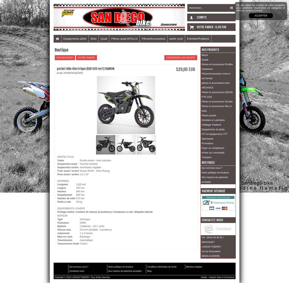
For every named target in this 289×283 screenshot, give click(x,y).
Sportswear (208, 138)
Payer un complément (213, 148)
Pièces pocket (209, 115)
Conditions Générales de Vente (162, 267)
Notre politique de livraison (215, 172)
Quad (104, 38)
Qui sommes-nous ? (212, 168)
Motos (205, 55)
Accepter (261, 15)
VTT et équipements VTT (215, 134)
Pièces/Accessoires (153, 38)
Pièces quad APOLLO (124, 38)
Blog (149, 271)
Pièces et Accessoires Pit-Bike (217, 64)
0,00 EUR (220, 27)
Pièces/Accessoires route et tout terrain (216, 76)
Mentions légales (194, 267)
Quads (205, 59)
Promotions (208, 143)
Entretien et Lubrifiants (213, 120)
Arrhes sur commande (213, 152)
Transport (207, 157)
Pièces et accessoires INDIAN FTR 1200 (217, 94)
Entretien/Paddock (198, 38)
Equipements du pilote (213, 129)
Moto (94, 38)
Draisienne (207, 69)
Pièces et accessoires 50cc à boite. (217, 108)
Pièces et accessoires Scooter (217, 101)
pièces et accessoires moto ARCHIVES (216, 85)
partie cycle (176, 38)
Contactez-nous (76, 271)
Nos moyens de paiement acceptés (215, 179)
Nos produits (210, 50)
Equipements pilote (75, 38)
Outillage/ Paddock (211, 124)
